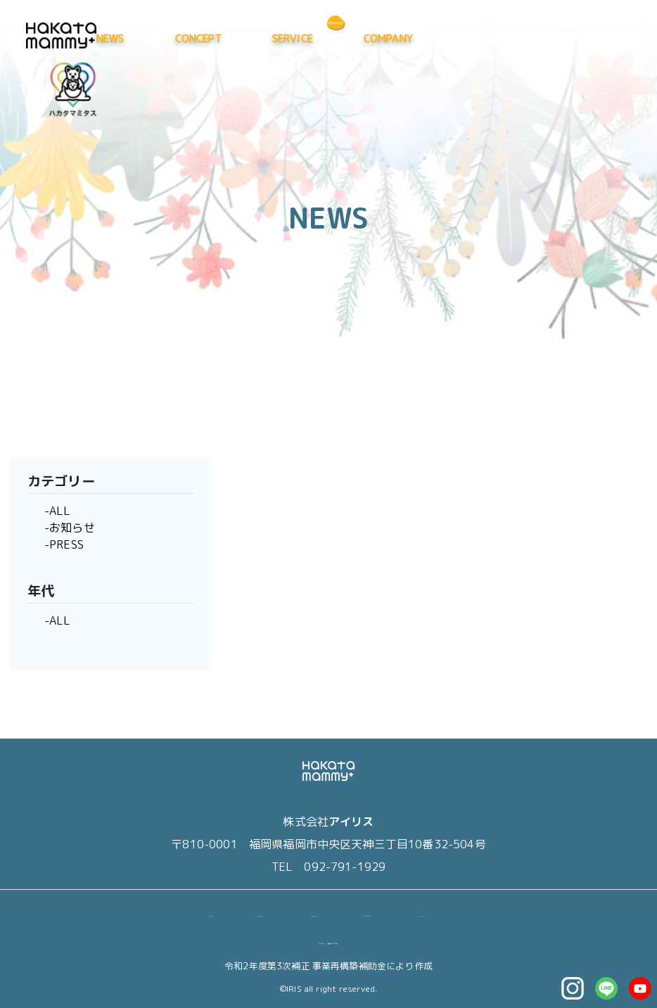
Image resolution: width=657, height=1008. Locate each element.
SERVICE (420, 38)
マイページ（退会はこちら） (328, 940)
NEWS (239, 38)
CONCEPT (326, 38)
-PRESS (64, 544)
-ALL (57, 510)
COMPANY (516, 38)
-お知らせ (69, 527)
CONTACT (425, 912)
